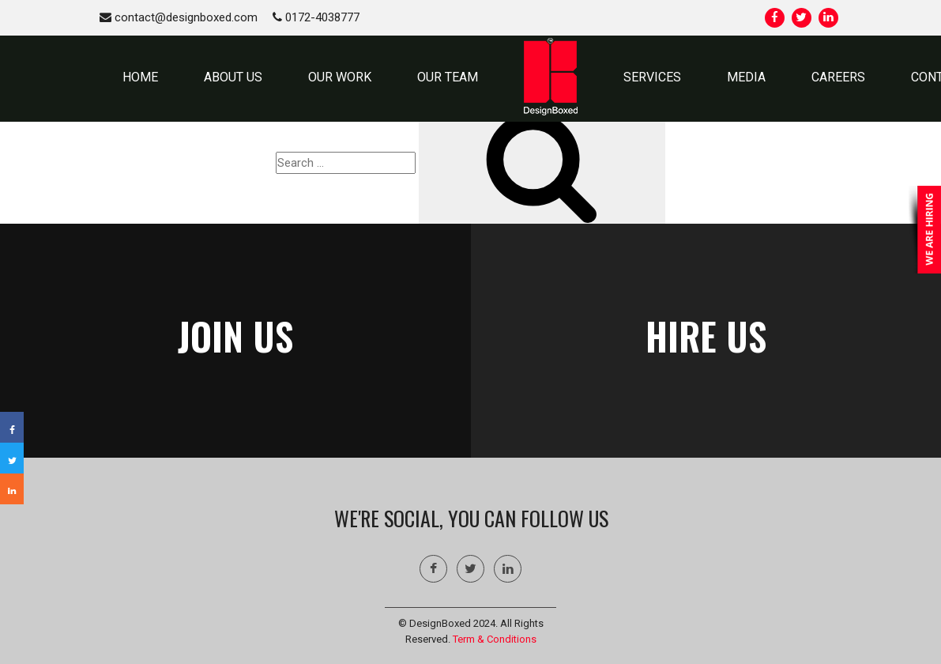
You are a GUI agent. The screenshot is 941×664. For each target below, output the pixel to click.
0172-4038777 (316, 17)
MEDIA (746, 77)
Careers (838, 77)
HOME (140, 77)
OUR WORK (339, 77)
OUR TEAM (447, 77)
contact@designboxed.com (179, 17)
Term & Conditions (494, 639)
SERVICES (652, 77)
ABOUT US (233, 77)
